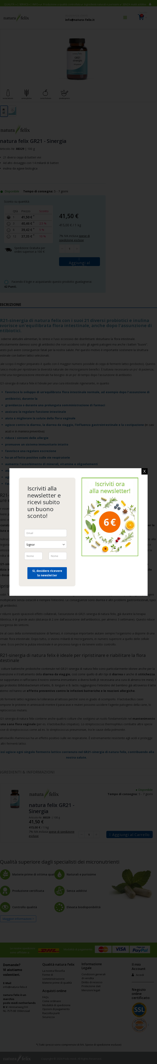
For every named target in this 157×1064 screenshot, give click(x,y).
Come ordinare (51, 1001)
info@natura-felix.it (80, 20)
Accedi (138, 975)
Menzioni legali (91, 990)
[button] (10, 4)
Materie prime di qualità (57, 982)
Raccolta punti (51, 1013)
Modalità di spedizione (56, 1005)
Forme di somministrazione (53, 977)
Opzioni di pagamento (56, 1009)
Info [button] (35, 4)
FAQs (45, 997)
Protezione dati (91, 986)
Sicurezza (48, 1017)
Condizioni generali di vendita (93, 976)
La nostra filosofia (53, 971)
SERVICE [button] (23, 4)
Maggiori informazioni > (18, 919)
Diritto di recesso (92, 982)
